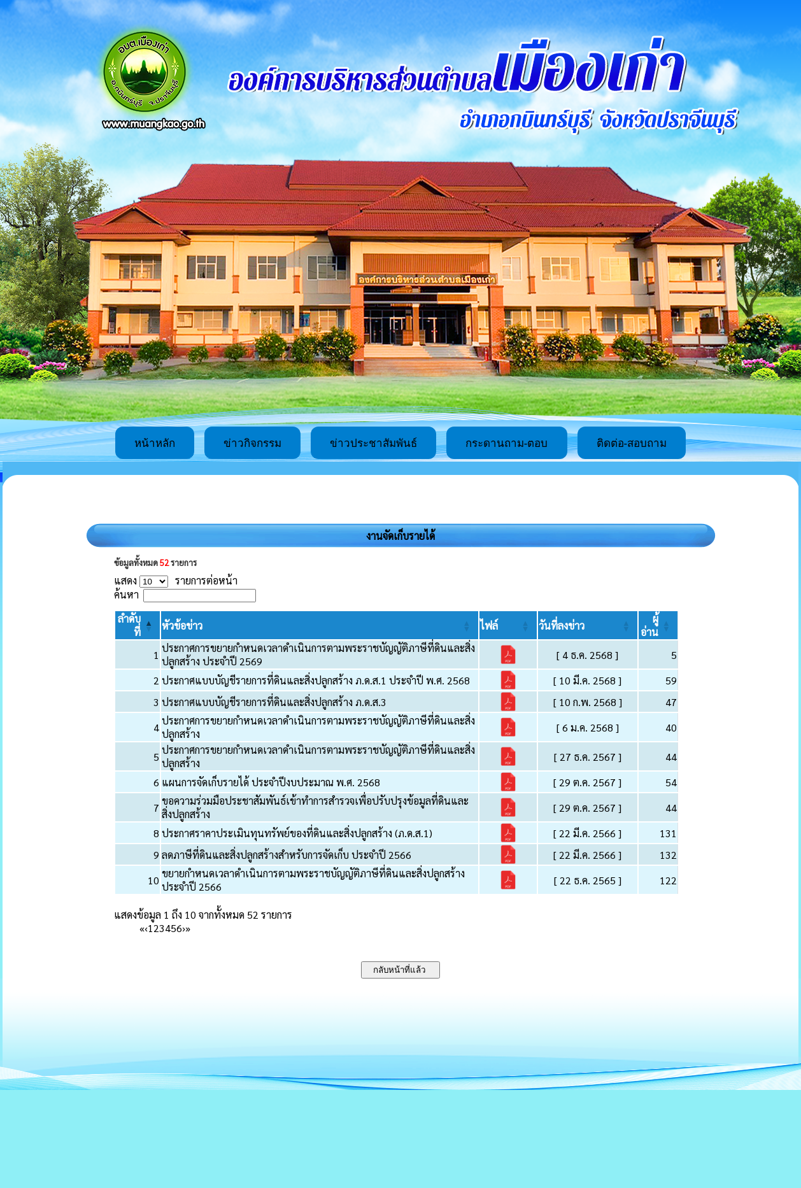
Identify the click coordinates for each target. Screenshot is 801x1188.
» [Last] (187, 928)
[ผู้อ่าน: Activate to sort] (658, 625)
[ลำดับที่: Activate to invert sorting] (137, 625)
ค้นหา (126, 594)
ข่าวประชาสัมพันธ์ (373, 443)
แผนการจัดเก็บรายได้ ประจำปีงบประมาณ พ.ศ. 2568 (271, 782)
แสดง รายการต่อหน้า (175, 580)
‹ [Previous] (146, 928)
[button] (182, 625)
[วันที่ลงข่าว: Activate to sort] (587, 625)
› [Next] (183, 928)
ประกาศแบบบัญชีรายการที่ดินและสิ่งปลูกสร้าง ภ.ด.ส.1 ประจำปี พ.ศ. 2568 (316, 680)
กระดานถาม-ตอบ (506, 443)
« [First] (142, 928)
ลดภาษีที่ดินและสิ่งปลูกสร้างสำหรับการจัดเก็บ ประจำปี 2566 (286, 854)
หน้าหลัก (154, 443)
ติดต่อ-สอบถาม (632, 443)
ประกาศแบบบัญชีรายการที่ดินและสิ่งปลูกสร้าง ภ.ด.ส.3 (274, 702)
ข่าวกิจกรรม (252, 443)
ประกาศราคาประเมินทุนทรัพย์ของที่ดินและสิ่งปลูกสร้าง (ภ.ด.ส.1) (297, 833)
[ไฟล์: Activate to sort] (508, 625)
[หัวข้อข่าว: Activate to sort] (319, 625)
